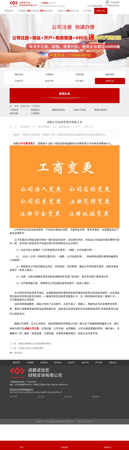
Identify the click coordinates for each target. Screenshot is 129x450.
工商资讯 (35, 106)
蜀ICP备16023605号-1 (85, 421)
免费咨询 (107, 447)
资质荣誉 (95, 397)
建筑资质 (48, 11)
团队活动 (68, 397)
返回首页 (18, 353)
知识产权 (74, 11)
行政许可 (61, 11)
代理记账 (35, 11)
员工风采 (40, 397)
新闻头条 (100, 11)
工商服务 (22, 11)
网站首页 (9, 11)
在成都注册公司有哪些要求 (31, 348)
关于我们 (87, 11)
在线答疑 (64, 447)
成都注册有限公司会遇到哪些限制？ (35, 343)
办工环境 (13, 397)
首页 (16, 106)
